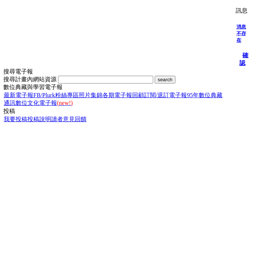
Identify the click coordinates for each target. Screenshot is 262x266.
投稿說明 (39, 119)
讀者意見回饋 (69, 119)
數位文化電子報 (44, 103)
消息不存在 (241, 33)
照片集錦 (91, 95)
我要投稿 (15, 119)
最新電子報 (18, 95)
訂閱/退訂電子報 (165, 95)
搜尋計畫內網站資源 (30, 79)
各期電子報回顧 (123, 95)
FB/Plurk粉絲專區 (56, 95)
